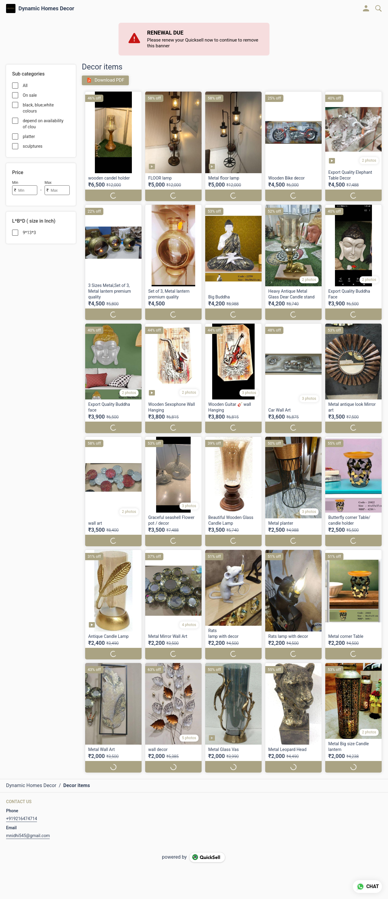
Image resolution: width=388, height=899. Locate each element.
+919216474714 (21, 812)
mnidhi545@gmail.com (28, 829)
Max (48, 182)
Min (15, 182)
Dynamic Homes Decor (46, 8)
